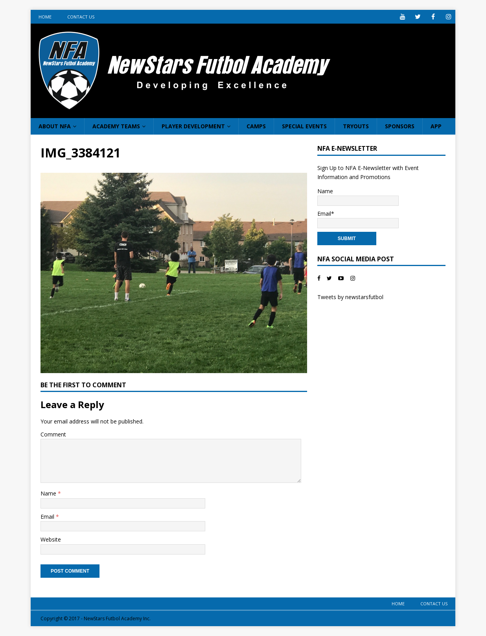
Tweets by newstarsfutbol (350, 297)
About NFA (55, 126)
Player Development (193, 126)
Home (45, 17)
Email (48, 516)
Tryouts (356, 126)
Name (49, 493)
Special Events (304, 126)
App (436, 126)
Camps (256, 126)
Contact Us (80, 17)
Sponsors (399, 126)
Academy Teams (116, 126)
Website (50, 539)
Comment (53, 434)
